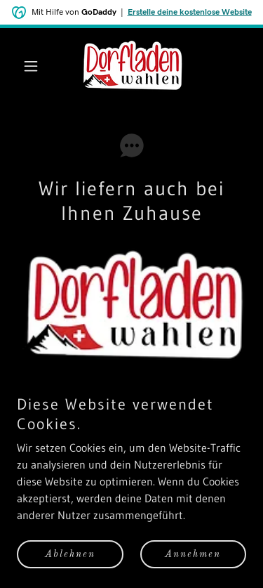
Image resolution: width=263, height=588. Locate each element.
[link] (131, 65)
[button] (34, 66)
